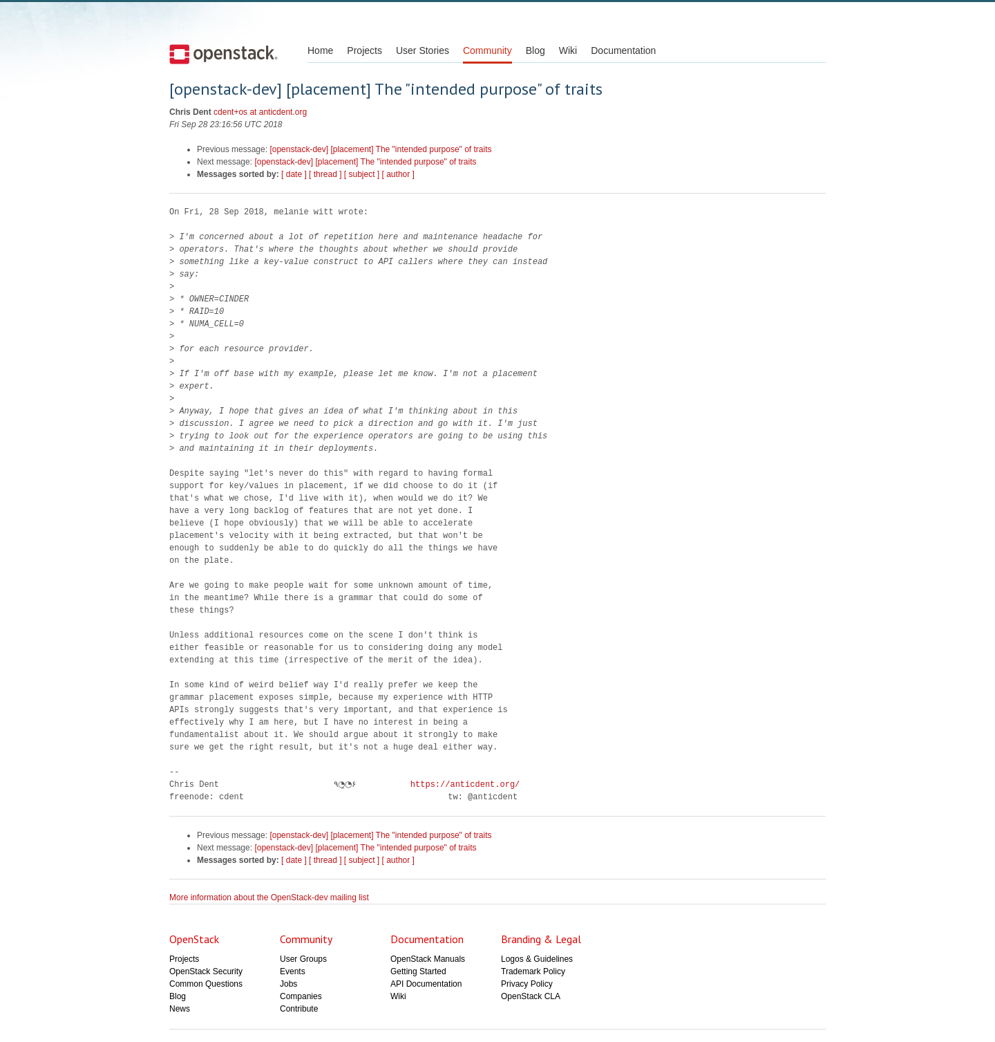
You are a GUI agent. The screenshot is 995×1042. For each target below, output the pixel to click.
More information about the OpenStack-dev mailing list (269, 897)
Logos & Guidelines (537, 959)
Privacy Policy (527, 984)
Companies (301, 996)
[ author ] (398, 174)
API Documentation (426, 984)
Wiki (568, 50)
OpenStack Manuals (427, 959)
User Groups (303, 959)
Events (292, 971)
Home (320, 50)
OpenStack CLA (530, 996)
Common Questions (206, 984)
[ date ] (294, 174)
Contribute (299, 1009)
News (179, 1009)
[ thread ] (325, 174)
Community (487, 50)
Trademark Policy (533, 971)
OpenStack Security (206, 971)
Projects (364, 50)
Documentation (623, 50)
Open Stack (223, 54)
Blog (535, 50)
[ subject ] (361, 174)
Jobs (288, 984)
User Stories (422, 50)
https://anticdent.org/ (460, 784)
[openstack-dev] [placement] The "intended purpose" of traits (380, 149)
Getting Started (418, 971)
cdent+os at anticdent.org (260, 112)
